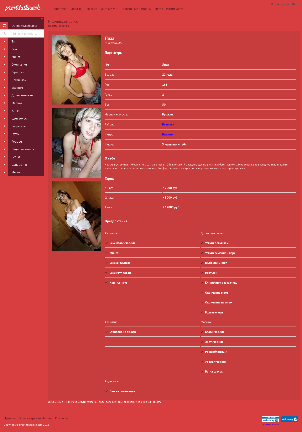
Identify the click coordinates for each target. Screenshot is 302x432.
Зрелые (76, 9)
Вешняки (168, 124)
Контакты (61, 418)
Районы (146, 9)
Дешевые (91, 9)
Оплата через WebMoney (35, 418)
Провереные (129, 9)
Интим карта (174, 9)
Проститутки (59, 9)
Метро (158, 9)
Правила (10, 418)
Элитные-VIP (108, 9)
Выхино (167, 134)
